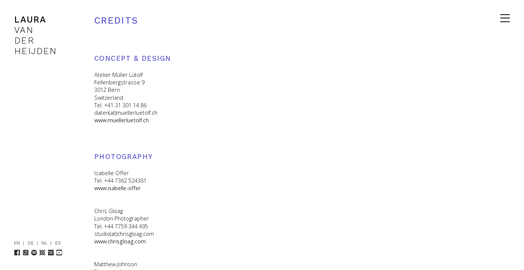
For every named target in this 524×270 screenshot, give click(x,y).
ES (57, 243)
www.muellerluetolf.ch (121, 120)
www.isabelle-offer (117, 188)
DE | (34, 243)
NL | (47, 243)
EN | (20, 243)
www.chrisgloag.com (120, 241)
